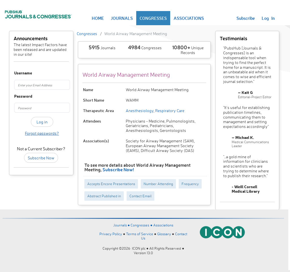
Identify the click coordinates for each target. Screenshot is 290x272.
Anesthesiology (139, 110)
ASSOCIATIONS (189, 18)
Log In (268, 18)
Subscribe (245, 18)
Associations (163, 225)
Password (18, 96)
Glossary (164, 234)
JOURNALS (122, 18)
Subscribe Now (41, 157)
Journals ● (122, 225)
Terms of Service (139, 234)
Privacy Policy (110, 234)
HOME (98, 18)
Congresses (87, 33)
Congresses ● (142, 225)
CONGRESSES (153, 18)
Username (18, 73)
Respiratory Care (169, 110)
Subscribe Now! (118, 169)
